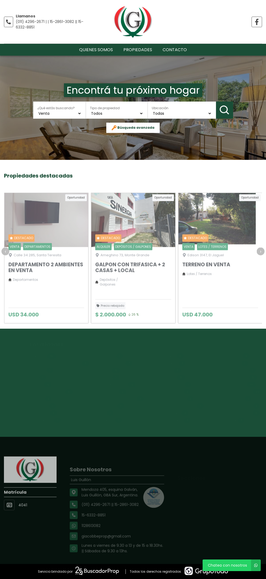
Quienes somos (96, 50)
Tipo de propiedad (105, 108)
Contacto (175, 50)
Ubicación (160, 108)
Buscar (224, 110)
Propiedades (137, 50)
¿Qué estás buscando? (56, 108)
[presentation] (5, 268)
